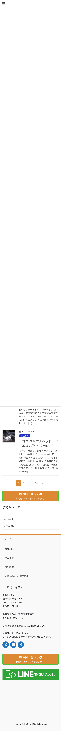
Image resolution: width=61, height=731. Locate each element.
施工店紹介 (9, 526)
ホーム (8, 539)
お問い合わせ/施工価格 (17, 576)
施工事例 (24, 436)
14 (36, 483)
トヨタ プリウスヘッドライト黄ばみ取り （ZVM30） (38, 443)
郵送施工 (9, 548)
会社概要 (9, 566)
